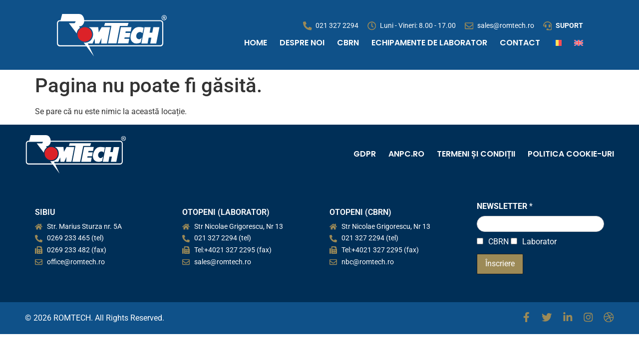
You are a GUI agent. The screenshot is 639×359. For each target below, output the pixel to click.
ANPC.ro (406, 154)
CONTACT (520, 42)
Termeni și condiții (476, 154)
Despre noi (302, 42)
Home (255, 42)
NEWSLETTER (505, 206)
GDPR (364, 154)
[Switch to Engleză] (578, 42)
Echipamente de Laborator (429, 42)
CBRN (348, 42)
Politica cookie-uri (571, 154)
